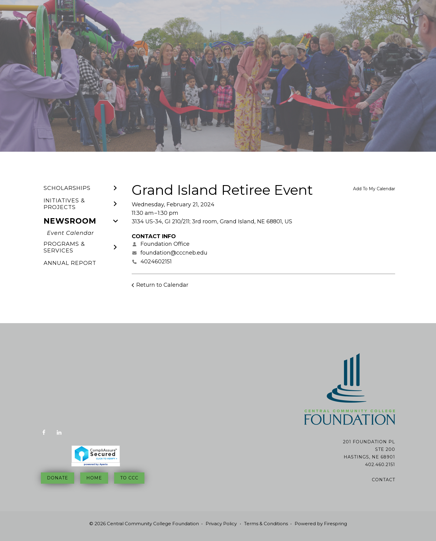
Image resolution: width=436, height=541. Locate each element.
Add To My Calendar (374, 188)
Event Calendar (70, 233)
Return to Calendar (162, 285)
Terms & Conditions (266, 523)
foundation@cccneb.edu (173, 252)
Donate (57, 478)
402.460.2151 (380, 464)
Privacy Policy (221, 523)
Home (94, 478)
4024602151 (156, 261)
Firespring (335, 523)
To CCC (129, 478)
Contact (383, 479)
